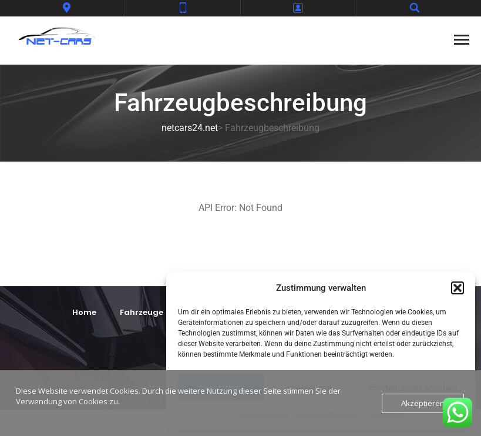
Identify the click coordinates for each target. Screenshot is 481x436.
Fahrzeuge (141, 312)
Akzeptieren (423, 403)
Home (84, 312)
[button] (457, 288)
